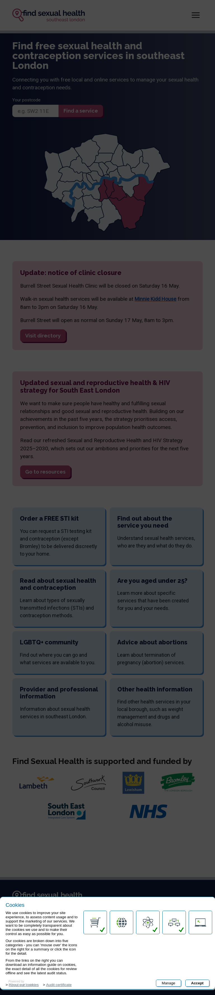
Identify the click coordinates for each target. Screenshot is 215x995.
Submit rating (129, 979)
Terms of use (25, 970)
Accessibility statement (34, 946)
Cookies (197, 986)
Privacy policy (25, 958)
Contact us (22, 935)
